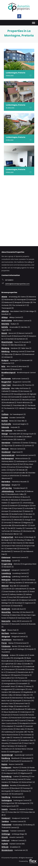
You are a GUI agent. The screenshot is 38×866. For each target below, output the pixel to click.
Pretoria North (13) (18, 718)
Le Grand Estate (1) (9, 437)
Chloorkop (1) (21, 540)
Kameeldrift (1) (24, 683)
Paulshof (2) (18, 791)
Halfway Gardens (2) (17, 594)
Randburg (6, 758)
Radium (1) (15, 324)
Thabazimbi (6, 825)
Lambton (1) (19, 445)
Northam (5, 633)
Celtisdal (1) (6, 391)
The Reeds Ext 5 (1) (11, 408)
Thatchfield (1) (7, 405)
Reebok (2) (13, 618)
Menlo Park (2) (7, 701)
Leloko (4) (5, 470)
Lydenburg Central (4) (20, 576)
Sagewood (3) (30, 603)
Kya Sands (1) (19, 508)
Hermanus (6, 485)
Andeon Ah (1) (24, 655)
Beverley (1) (14, 785)
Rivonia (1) (27, 791)
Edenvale (5, 427)
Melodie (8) (23, 470)
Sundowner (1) (27, 761)
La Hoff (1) (16, 561)
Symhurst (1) (29, 445)
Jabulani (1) (23, 809)
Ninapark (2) (19, 302)
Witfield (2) (8, 357)
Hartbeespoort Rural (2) (11, 464)
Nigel (4, 630)
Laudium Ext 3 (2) (28, 397)
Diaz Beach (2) (28, 612)
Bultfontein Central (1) (20, 379)
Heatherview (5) (10, 299)
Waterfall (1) (17, 606)
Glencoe (5, 449)
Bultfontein (6, 379)
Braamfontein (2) (8, 497)
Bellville (5, 327)
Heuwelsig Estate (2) (21, 394)
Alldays (5, 317)
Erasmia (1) (27, 675)
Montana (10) (29, 701)
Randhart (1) (6, 314)
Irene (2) (7, 397)
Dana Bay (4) (17, 612)
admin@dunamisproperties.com (17, 284)
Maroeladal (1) (28, 758)
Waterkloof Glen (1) (28, 740)
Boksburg (5, 351)
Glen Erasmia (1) (19, 543)
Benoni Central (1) (26, 333)
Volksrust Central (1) (18, 840)
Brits (3, 366)
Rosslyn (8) (28, 302)
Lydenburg (6, 576)
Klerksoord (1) (9, 302)
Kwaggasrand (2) (8, 689)
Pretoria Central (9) (20, 715)
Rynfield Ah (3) (22, 339)
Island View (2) (17, 615)
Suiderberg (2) (9, 732)
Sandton (5, 785)
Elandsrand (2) (7, 369)
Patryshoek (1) (7, 715)
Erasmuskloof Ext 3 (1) (10, 678)
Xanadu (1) (26, 475)
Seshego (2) (22, 649)
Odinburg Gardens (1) (16, 583)
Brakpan (5, 360)
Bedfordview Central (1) (22, 321)
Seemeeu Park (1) (24, 618)
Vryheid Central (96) (17, 844)
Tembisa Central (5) (18, 821)
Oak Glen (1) (25, 327)
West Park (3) (29, 743)
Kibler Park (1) (9, 508)
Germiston (6, 443)
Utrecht (5, 837)
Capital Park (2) (10, 664)
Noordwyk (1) (19, 603)
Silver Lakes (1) (21, 729)
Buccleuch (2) (17, 788)
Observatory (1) (7, 520)
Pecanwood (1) (7, 473)
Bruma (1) (26, 497)
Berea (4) (13, 421)
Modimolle (6, 609)
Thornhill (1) (6, 652)
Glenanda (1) (15, 500)
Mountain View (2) (8, 709)
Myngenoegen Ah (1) (9, 649)
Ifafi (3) (23, 464)
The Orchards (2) (27, 735)
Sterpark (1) (31, 649)
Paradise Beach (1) (20, 488)
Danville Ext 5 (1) (7, 666)
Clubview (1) (15, 391)
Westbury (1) (18, 531)
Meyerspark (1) (18, 701)
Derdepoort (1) (19, 666)
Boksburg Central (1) (18, 351)
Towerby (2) (20, 528)
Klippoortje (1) (9, 354)
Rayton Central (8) (16, 764)
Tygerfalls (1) (6, 330)
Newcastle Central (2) (20, 624)
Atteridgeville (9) (20, 658)
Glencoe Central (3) (17, 449)
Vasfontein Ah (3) (21, 850)
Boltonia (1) (18, 564)
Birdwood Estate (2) (22, 458)
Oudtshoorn (6, 640)
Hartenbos (6, 482)
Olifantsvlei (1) (19, 520)
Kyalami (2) (6, 600)
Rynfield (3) (12, 339)
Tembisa (5, 821)
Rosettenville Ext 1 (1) (22, 525)
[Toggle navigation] (33, 23)
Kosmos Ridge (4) (25, 467)
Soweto (5, 809)
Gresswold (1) (26, 500)
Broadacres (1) (24, 785)
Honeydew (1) (12, 770)
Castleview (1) (17, 443)
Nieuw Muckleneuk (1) (12, 712)
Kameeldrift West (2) (10, 686)
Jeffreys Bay (7, 488)
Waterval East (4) (28, 782)
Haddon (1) (6, 503)
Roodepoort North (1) (12, 773)
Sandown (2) (15, 348)
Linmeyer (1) (6, 511)
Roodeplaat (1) (10, 726)
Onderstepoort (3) (27, 712)
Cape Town (6, 385)
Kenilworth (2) (15, 505)
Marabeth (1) (9, 567)
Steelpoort (6, 818)
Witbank (5, 847)
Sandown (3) (6, 794)
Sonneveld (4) (27, 360)
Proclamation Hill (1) (11, 720)
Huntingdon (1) (15, 360)
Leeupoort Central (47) (20, 570)
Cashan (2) (17, 776)
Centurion (6, 388)
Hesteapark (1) (22, 299)
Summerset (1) (7, 606)
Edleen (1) (30, 540)
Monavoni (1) (16, 400)
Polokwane (6, 646)
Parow (4, 643)
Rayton (4, 764)
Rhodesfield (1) (7, 551)
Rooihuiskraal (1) (10, 402)
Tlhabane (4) (16, 782)
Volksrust (5, 840)
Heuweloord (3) (7, 394)
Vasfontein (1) (28, 737)
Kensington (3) (26, 505)
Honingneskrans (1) (11, 683)
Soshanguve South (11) (10, 806)
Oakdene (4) (27, 517)
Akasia (4, 297)
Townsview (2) (30, 528)
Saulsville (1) (20, 726)
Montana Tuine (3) (9, 703)
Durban (5, 421)
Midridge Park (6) (8, 603)
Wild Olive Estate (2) (18, 345)
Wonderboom (7, 850)
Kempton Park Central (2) (14, 546)
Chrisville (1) (6, 500)
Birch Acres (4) (20, 537)
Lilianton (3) (19, 354)
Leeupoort (6, 570)
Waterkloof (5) (15, 740)
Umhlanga (6, 834)
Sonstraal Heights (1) (20, 424)
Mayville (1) (30, 698)
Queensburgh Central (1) (23, 755)
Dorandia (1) (22, 669)
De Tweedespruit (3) (18, 414)
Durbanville (6, 424)
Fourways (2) (28, 788)
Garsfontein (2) (7, 681)
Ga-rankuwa (7, 430)
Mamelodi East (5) (19, 698)
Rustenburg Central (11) (17, 779)
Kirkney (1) (30, 686)
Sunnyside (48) (21, 732)
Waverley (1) (6, 743)
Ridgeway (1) (28, 523)
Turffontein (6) (7, 531)
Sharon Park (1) (13, 630)
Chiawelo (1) (14, 809)
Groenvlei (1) (26, 342)
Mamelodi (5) (7, 698)
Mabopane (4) (17, 692)
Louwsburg (6, 573)
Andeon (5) (14, 655)
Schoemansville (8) (20, 473)
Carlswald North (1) (21, 589)
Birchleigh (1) (31, 537)
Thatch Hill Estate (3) (25, 402)
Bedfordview (7, 321)
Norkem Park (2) (13, 548)
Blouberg (5, 348)
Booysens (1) (21, 661)
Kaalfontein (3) (25, 597)
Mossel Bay (6, 612)
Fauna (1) (17, 342)
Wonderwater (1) (18, 797)
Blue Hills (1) (14, 586)
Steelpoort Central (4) (20, 818)
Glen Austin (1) (24, 591)
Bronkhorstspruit (9, 372)
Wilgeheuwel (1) (26, 773)
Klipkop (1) (12, 643)
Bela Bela (5, 324)
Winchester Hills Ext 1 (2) (13, 534)
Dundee (5, 417)
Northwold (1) (16, 761)
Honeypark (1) (23, 770)
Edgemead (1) (17, 452)
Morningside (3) (7, 791)
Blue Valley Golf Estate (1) (21, 388)
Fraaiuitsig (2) (7, 615)
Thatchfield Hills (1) (20, 405)
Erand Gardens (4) (11, 591)
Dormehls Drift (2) (16, 434)
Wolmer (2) (22, 746)
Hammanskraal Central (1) (26, 455)
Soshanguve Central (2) (22, 800)
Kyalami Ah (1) (15, 600)
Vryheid (5, 844)
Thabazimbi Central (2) (10, 827)
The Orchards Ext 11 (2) (20, 305)
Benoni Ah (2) (14, 333)
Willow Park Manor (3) (10, 746)
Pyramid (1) (23, 720)
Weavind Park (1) (17, 743)
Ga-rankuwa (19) (20, 430)
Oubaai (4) (21, 439)
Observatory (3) (18, 385)
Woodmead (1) (17, 794)
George (5, 434)
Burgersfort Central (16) (22, 382)
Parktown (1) (18, 523)
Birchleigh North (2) (9, 540)
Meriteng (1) (26, 776)
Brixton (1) (18, 497)
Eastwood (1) (13, 672)
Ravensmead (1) (22, 643)
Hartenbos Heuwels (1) (20, 482)
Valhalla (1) (23, 408)
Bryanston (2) (7, 788)
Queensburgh (7, 755)
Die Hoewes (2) (26, 391)
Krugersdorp (7, 564)
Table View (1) (26, 348)
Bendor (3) (16, 646)
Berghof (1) (16, 485)
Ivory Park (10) (14, 597)
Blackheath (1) (16, 758)
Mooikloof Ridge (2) (9, 706)
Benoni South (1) (8, 336)
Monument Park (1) (23, 703)
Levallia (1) (20, 437)
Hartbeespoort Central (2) (26, 461)
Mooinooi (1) (17, 369)
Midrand (5, 586)
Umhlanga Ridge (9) (19, 834)
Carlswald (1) (24, 586)
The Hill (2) (11, 528)
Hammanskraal (8, 455)
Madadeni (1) (6, 624)
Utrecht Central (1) (16, 837)
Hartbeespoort (8, 458)
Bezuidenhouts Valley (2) (16, 494)
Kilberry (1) (22, 686)
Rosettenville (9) (8, 525)
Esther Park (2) (7, 543)
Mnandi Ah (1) (7, 400)
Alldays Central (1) (16, 317)
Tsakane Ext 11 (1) (8, 363)
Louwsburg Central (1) (20, 573)
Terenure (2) (18, 551)
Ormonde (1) (8, 523)
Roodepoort (6, 767)
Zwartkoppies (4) (15, 752)
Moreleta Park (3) (22, 706)
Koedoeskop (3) (19, 825)
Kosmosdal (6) (16, 397)
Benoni (4, 333)
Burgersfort (6, 382)
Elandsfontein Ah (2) (25, 672)
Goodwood (6, 452)
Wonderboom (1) (8, 749)
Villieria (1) (5, 740)
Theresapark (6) (8, 308)
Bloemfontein (7, 342)
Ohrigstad (6, 636)
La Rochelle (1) (30, 508)
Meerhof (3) (13, 470)
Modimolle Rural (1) (19, 609)
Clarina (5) (24, 297)
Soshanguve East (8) (9, 803)
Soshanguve (7, 800)
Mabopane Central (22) (21, 580)
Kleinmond (6, 557)
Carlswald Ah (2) (8, 589)
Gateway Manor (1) (9, 461)
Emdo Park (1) (26, 646)
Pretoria (5, 655)
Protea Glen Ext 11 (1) (15, 812)
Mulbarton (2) (7, 517)
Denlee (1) (27, 443)
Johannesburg (8, 491)
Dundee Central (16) (17, 417)
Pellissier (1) (6, 345)
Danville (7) (28, 664)
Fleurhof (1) (17, 767)
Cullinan (5, 414)
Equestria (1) (18, 675)
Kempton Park (7, 537)
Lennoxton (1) (27, 621)
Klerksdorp (6, 561)
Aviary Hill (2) (16, 621)
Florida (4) (25, 767)
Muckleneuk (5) (21, 709)
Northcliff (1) (6, 761)
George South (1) (29, 434)
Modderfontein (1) (18, 514)
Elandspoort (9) (7, 675)
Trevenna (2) (17, 737)
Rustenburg (6, 776)
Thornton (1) (29, 385)
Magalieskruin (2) (29, 692)
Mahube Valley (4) (8, 695)
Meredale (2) (6, 514)
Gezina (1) (17, 681)
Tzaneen (5, 831)
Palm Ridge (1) (30, 311)
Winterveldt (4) (30, 583)
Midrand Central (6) (28, 600)
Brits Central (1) (13, 366)
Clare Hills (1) (22, 421)
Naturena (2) (17, 517)
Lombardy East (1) (17, 511)
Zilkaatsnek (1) (7, 478)
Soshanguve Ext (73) (25, 803)
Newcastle (6, 621)
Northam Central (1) (18, 633)
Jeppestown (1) (16, 503)
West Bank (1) (18, 640)
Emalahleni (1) (15, 847)
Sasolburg (6, 797)
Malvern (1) (29, 511)
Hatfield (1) (26, 681)
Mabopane (6, 580)
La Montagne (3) (21, 689)
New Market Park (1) (17, 311)
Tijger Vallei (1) (7, 737)
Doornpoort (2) (12, 669)
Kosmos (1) (13, 467)
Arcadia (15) (8, 658)
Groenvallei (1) (15, 327)
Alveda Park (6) (21, 491)
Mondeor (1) (30, 514)
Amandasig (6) (14, 297)
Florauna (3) (22, 678)
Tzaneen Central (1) (17, 831)
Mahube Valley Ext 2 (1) (24, 695)
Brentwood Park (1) (21, 336)
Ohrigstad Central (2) (19, 636)
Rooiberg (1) (30, 825)
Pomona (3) (24, 548)
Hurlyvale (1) (15, 427)
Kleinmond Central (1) (20, 557)
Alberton (5, 311)
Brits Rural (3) (24, 366)
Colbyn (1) (20, 664)
